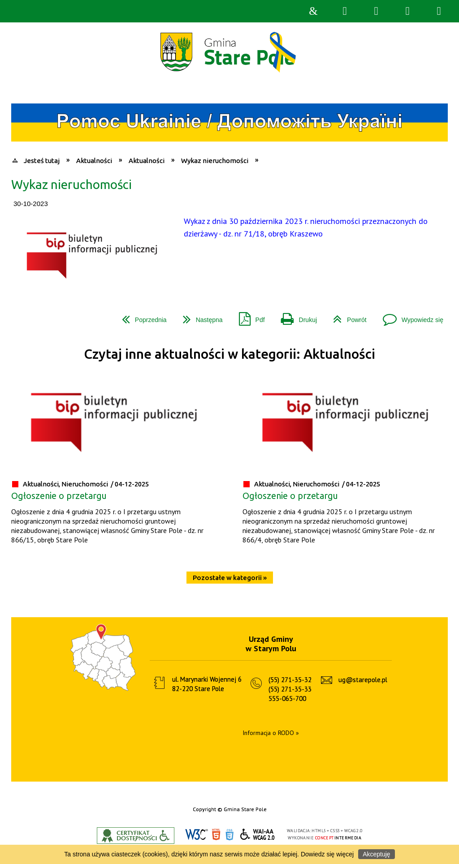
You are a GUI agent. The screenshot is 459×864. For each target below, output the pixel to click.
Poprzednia (141, 316)
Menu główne (407, 11)
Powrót (346, 316)
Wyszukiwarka (344, 11)
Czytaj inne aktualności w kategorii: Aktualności (229, 354)
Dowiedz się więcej (327, 854)
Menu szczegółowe (439, 11)
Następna (199, 316)
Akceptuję (376, 854)
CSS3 (229, 834)
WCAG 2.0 (257, 834)
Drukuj (295, 316)
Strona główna (313, 11)
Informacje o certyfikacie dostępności (135, 835)
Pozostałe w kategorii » (230, 577)
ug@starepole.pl (362, 679)
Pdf (248, 316)
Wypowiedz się (409, 316)
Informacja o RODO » (270, 733)
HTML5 (216, 834)
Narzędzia (376, 11)
